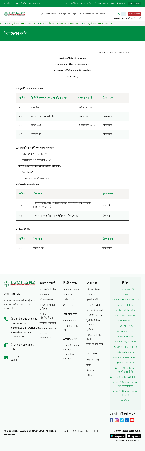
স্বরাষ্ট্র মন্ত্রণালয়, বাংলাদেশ (125, 347)
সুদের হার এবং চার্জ (86, 13)
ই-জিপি (90, 329)
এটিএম (89, 375)
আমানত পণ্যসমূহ (71, 289)
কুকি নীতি (95, 431)
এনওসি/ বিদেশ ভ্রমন (11, 3)
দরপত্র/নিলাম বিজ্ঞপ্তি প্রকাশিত (23, 23)
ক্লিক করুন (107, 116)
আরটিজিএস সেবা (94, 315)
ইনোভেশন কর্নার (125, 320)
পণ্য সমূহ (62, 13)
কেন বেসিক (100, 13)
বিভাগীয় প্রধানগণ (48, 323)
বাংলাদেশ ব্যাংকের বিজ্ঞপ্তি (125, 357)
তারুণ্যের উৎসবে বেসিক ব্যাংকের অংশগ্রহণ (61, 23)
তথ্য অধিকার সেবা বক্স (125, 315)
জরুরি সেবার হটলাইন (125, 352)
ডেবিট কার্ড (68, 305)
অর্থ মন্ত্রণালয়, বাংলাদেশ (125, 341)
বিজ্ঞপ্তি (23, 3)
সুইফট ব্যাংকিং (93, 299)
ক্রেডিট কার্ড (68, 299)
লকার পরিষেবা (93, 305)
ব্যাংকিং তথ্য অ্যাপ (125, 331)
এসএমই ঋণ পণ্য (70, 320)
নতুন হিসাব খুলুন (34, 3)
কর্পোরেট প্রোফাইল (48, 289)
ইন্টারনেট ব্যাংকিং (134, 13)
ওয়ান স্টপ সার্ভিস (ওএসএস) (125, 299)
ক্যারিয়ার (125, 400)
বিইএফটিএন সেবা (94, 310)
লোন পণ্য (67, 294)
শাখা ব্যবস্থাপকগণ (48, 328)
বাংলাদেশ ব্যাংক (125, 336)
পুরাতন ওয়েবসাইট (125, 289)
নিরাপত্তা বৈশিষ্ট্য (125, 326)
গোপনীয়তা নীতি (81, 431)
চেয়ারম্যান (44, 294)
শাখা (88, 365)
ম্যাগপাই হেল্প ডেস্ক (94, 344)
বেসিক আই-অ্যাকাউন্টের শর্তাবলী (125, 377)
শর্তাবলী (66, 431)
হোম (41, 13)
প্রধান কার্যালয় (92, 359)
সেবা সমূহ (72, 13)
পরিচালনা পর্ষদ (46, 299)
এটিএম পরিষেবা (93, 289)
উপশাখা (90, 370)
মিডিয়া (125, 294)
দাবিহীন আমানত (125, 305)
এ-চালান (90, 294)
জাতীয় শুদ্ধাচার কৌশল (125, 310)
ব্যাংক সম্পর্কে (51, 13)
